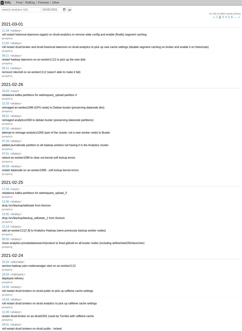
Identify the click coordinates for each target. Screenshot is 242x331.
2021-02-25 (12, 182)
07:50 (5, 128)
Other (55, 2)
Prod (19, 2)
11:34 (5, 30)
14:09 (5, 286)
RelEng (30, 2)
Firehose (43, 2)
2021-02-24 (12, 255)
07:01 (5, 153)
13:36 (5, 201)
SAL (6, 2)
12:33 (5, 103)
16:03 (5, 90)
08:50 (5, 239)
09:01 (5, 324)
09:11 (5, 55)
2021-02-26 (12, 84)
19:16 (5, 261)
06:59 (5, 166)
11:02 (5, 43)
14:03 (5, 299)
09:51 (5, 116)
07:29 (5, 141)
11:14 (5, 226)
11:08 (5, 312)
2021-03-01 (12, 24)
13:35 (5, 214)
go (69, 9)
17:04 (5, 189)
